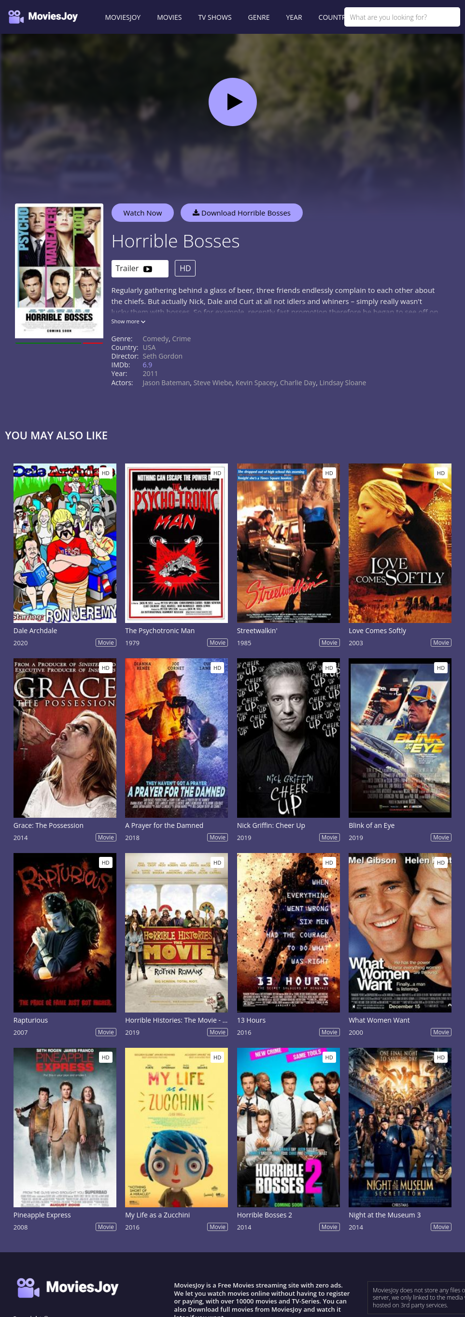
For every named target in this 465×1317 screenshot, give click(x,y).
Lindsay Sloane (342, 382)
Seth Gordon (163, 356)
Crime (181, 338)
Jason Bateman (166, 382)
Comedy (156, 338)
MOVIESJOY (123, 17)
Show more (128, 321)
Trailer (134, 269)
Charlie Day (298, 382)
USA (149, 347)
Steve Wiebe (213, 382)
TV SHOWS (214, 17)
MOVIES (169, 17)
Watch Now (143, 212)
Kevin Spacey (256, 382)
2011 (150, 373)
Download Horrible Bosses (242, 212)
